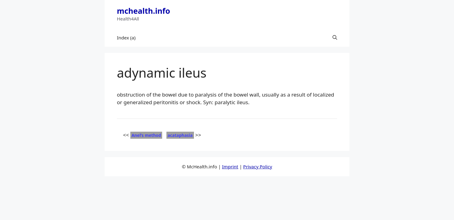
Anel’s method (146, 135)
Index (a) (126, 38)
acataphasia (180, 135)
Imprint (230, 166)
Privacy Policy (257, 166)
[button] (334, 37)
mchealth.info (143, 11)
